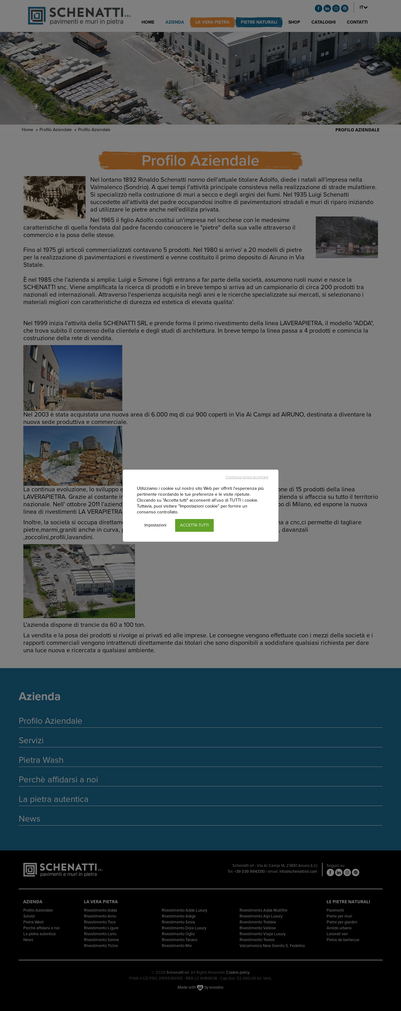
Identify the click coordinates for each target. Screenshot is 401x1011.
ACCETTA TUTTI (194, 525)
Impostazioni (155, 525)
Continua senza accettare (247, 477)
